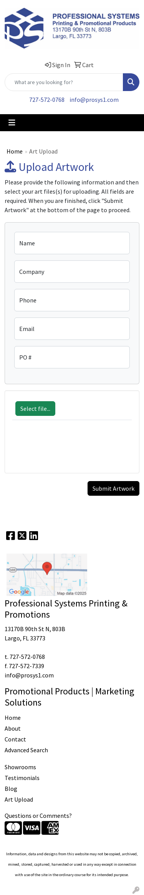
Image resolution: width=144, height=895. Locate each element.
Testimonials (22, 778)
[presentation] (70, 451)
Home (15, 151)
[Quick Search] (64, 82)
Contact (15, 739)
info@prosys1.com (94, 99)
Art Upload (19, 799)
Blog (11, 788)
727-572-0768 (47, 99)
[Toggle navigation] (12, 122)
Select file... (35, 408)
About (13, 728)
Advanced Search (26, 750)
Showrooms (20, 767)
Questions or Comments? (38, 815)
